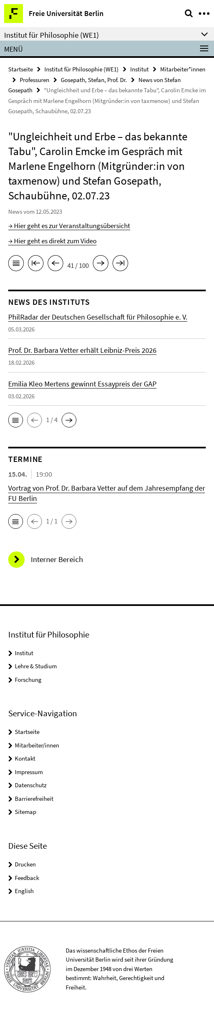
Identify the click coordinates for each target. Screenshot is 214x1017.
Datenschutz (30, 785)
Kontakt (25, 758)
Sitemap (25, 812)
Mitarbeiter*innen (182, 69)
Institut (139, 69)
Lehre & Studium (36, 666)
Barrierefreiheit (34, 798)
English (24, 891)
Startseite (20, 69)
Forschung (28, 679)
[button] (15, 420)
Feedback (27, 878)
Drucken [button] (25, 864)
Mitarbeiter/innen (37, 745)
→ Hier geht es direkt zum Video (52, 240)
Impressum (29, 772)
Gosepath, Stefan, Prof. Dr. (94, 80)
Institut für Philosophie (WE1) (81, 69)
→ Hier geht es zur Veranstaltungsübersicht (69, 225)
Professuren (34, 80)
